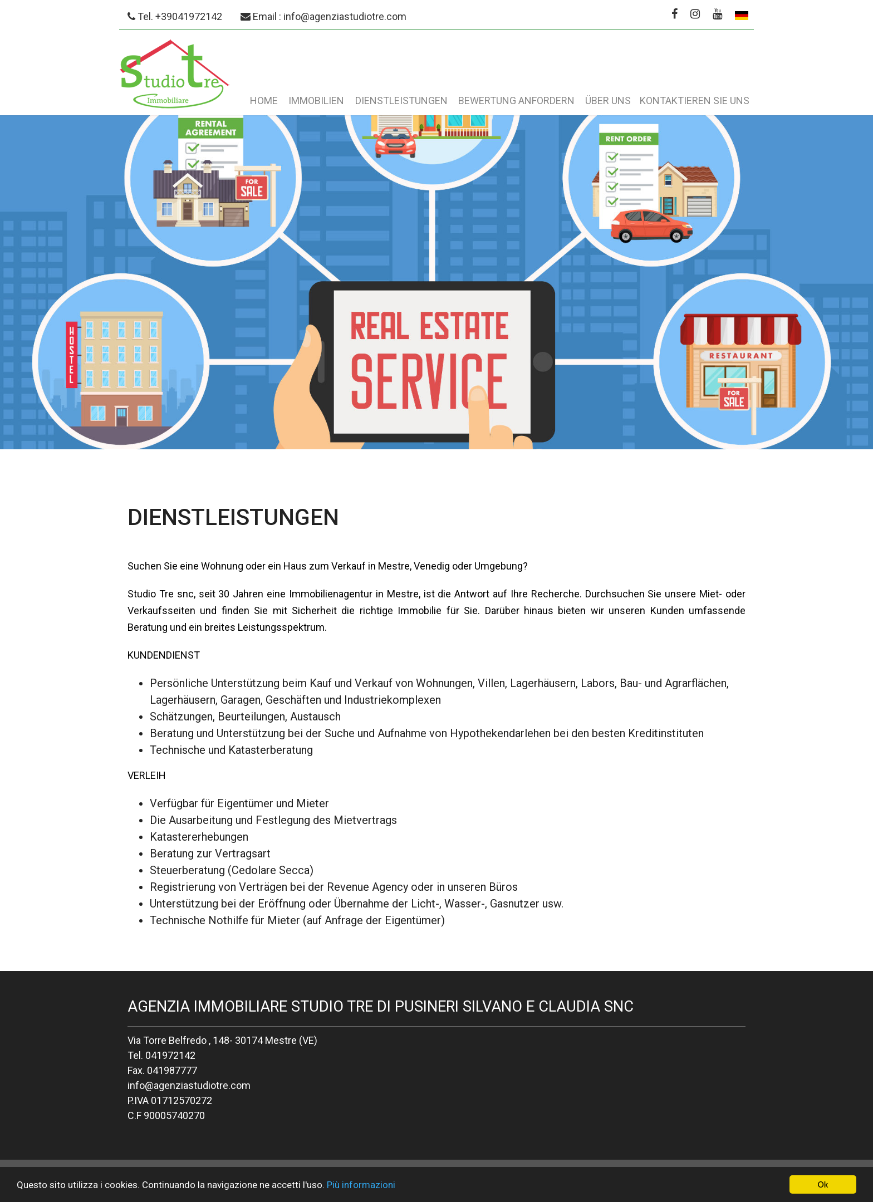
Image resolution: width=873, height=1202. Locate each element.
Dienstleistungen (401, 100)
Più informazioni (361, 1185)
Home (264, 100)
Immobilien (316, 100)
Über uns (608, 100)
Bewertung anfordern (516, 100)
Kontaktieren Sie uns (694, 100)
